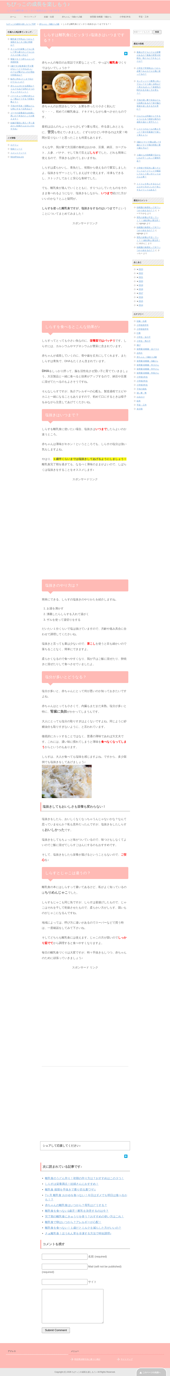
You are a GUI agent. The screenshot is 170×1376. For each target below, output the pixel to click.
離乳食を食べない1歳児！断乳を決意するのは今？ (77, 1210)
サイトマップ (30, 17)
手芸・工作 (144, 17)
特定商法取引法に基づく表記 (87, 1359)
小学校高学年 (143, 325)
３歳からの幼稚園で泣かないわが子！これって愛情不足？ (149, 158)
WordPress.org (17, 157)
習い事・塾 (142, 393)
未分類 (140, 409)
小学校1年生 (125, 17)
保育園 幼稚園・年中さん (148, 369)
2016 (141, 297)
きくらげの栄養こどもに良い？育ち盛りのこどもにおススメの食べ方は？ (22, 52)
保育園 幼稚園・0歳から (101, 17)
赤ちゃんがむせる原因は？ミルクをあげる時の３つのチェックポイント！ (22, 89)
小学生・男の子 (144, 341)
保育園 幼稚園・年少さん (148, 365)
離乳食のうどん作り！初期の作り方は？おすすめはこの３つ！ (84, 1178)
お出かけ (141, 397)
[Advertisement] (85, 249)
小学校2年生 (142, 381)
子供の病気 (142, 389)
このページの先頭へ (152, 1372)
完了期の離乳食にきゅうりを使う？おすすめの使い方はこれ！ (84, 1216)
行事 (139, 333)
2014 (141, 305)
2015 (141, 301)
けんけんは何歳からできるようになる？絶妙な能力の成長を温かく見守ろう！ (149, 119)
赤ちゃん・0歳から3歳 (72, 17)
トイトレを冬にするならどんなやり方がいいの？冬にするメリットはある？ (149, 187)
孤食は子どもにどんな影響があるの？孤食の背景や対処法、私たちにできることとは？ (149, 56)
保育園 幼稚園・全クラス (148, 349)
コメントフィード (18, 153)
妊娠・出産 (49, 17)
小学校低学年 (143, 329)
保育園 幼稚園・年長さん (148, 373)
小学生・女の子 (144, 337)
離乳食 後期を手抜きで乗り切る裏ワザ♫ (70, 1189)
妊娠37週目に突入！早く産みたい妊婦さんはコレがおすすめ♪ (22, 126)
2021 (141, 277)
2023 (141, 269)
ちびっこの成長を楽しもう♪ (38, 4)
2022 (141, 273)
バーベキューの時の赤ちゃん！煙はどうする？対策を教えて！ (22, 99)
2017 (141, 293)
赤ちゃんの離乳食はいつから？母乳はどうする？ (76, 1205)
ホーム (13, 17)
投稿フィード (16, 149)
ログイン (14, 145)
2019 (141, 285)
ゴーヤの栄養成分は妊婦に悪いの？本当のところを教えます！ (22, 116)
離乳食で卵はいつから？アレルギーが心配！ (73, 1222)
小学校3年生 (142, 385)
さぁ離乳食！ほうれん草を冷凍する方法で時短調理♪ (78, 1233)
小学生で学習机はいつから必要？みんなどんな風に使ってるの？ (149, 71)
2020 (141, 281)
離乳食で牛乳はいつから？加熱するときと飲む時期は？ (22, 42)
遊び (139, 345)
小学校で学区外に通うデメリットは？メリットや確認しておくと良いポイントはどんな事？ (149, 172)
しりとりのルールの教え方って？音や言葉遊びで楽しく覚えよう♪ (149, 132)
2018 (141, 289)
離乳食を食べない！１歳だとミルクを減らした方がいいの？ (83, 1227)
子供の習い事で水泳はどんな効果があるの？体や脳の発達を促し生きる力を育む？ (149, 104)
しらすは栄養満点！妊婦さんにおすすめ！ (72, 1184)
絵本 (139, 401)
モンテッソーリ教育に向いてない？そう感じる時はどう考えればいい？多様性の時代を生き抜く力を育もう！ (149, 87)
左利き (140, 353)
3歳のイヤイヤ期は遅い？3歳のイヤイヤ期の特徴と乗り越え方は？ (149, 145)
